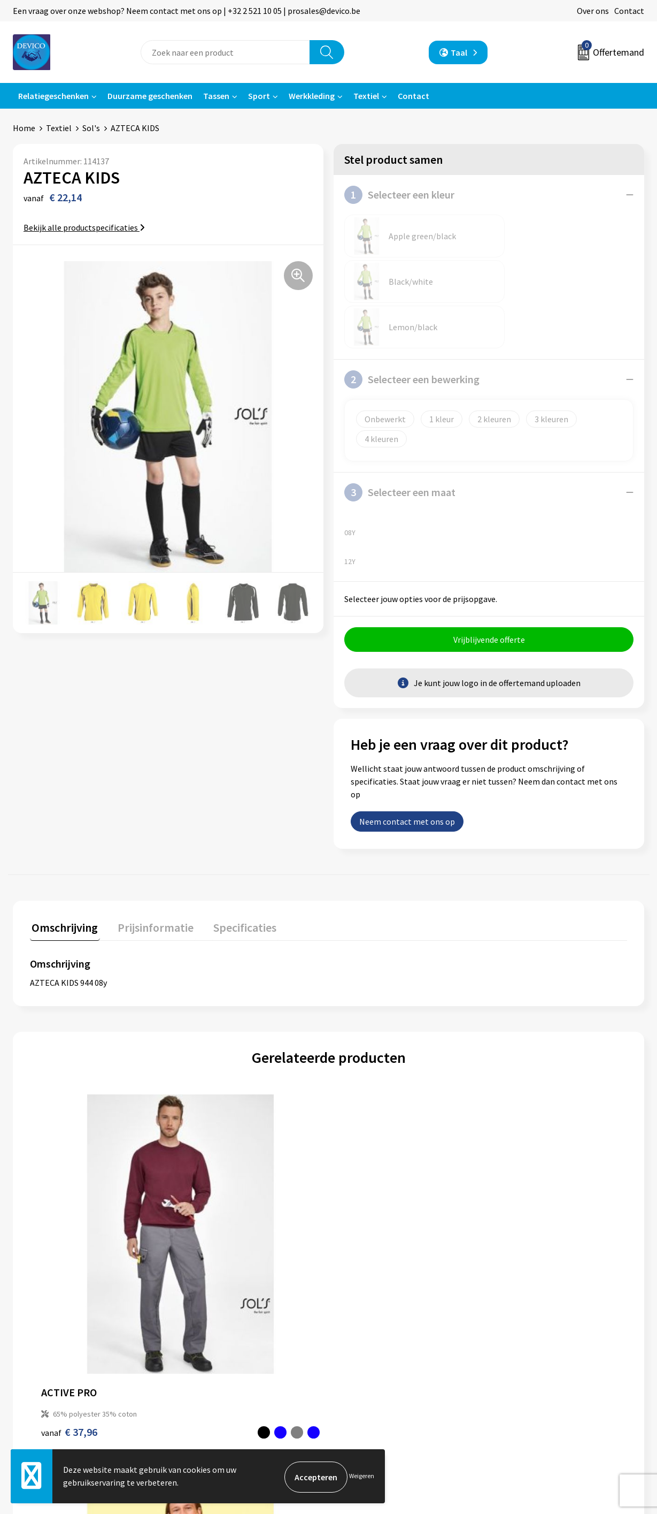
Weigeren (361, 1477)
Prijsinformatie (213, 1320)
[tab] (63, 838)
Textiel (366, 95)
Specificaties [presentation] (235, 836)
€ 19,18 (517, 1188)
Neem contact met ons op (407, 732)
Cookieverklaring (529, 1337)
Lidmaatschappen (218, 1369)
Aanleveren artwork (221, 1337)
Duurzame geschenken (149, 95)
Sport (259, 95)
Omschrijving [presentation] (63, 836)
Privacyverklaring (530, 1320)
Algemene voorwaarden (541, 1304)
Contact (629, 10)
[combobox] (225, 52)
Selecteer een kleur (399, 195)
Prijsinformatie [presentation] (150, 836)
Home (24, 128)
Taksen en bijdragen (222, 1353)
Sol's (91, 128)
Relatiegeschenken (53, 95)
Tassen (216, 95)
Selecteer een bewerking (412, 288)
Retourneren (365, 1320)
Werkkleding (312, 95)
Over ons (593, 10)
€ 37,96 (69, 1188)
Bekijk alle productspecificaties (84, 227)
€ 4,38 (365, 1188)
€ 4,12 (215, 1188)
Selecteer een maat (399, 401)
